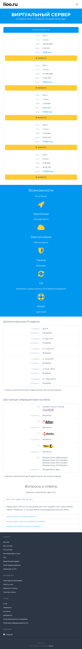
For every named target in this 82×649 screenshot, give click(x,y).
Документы (7, 615)
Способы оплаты (9, 592)
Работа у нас (8, 584)
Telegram (8, 634)
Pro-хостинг (7, 550)
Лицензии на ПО (9, 569)
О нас (5, 604)
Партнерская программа (12, 580)
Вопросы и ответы (10, 588)
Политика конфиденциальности (15, 623)
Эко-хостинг (7, 546)
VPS (4, 557)
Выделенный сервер (11, 561)
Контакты (7, 611)
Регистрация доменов (11, 565)
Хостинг (6, 542)
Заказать (41, 58)
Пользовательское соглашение (15, 619)
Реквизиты (7, 607)
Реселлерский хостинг (11, 553)
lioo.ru (51, 646)
